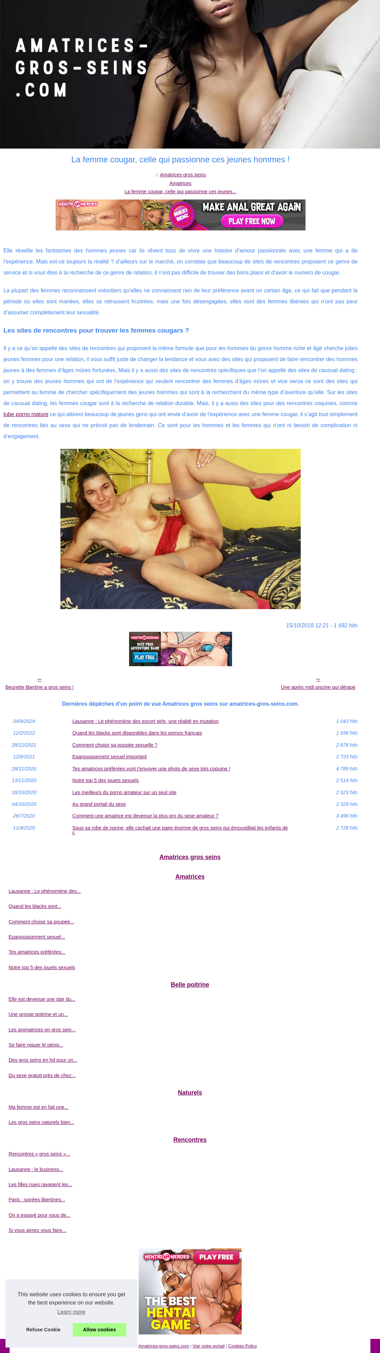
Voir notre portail (208, 1346)
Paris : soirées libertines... (37, 1199)
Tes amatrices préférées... (37, 952)
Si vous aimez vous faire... (37, 1230)
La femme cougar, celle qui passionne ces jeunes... (181, 191)
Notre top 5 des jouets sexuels (105, 780)
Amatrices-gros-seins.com (163, 1346)
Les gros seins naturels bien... (41, 1122)
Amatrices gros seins (183, 174)
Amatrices (181, 183)
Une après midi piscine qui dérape (318, 687)
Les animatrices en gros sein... (42, 1029)
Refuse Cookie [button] (43, 1329)
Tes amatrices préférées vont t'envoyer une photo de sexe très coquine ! (151, 768)
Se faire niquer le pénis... (36, 1045)
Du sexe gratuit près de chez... (42, 1075)
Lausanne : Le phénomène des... (45, 891)
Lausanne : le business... (36, 1169)
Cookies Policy (242, 1346)
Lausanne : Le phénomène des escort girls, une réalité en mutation (145, 721)
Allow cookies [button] (99, 1329)
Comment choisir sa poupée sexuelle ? (115, 745)
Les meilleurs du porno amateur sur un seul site (124, 792)
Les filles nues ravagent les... (40, 1184)
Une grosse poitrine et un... (38, 1014)
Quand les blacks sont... (35, 906)
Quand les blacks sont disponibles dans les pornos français (137, 732)
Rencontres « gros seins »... (39, 1154)
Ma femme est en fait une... (38, 1107)
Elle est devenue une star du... (42, 999)
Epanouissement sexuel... (37, 937)
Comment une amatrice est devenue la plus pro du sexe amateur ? (145, 815)
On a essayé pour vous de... (39, 1215)
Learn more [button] (71, 1312)
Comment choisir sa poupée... (41, 921)
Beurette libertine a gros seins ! (39, 687)
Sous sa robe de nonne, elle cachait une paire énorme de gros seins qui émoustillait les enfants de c (180, 830)
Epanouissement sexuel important (109, 756)
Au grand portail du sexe (99, 804)
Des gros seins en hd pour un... (43, 1060)
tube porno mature (25, 414)
